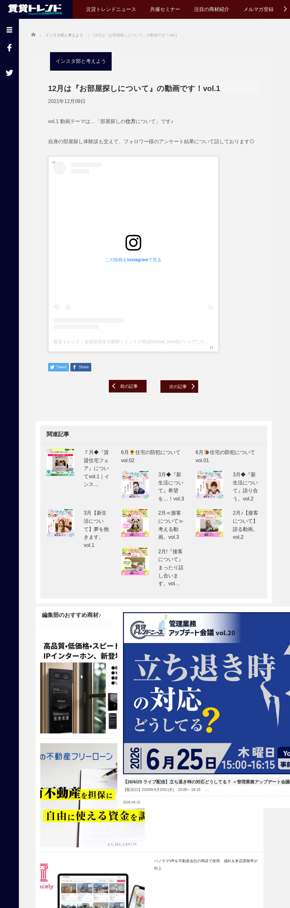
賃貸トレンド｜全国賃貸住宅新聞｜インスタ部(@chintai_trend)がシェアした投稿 (129, 340)
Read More (172, 712)
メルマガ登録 (258, 9)
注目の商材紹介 (211, 9)
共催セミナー (165, 9)
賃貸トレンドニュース (111, 9)
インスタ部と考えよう (76, 60)
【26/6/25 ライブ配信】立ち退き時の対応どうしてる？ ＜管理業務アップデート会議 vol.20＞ (152, 677)
